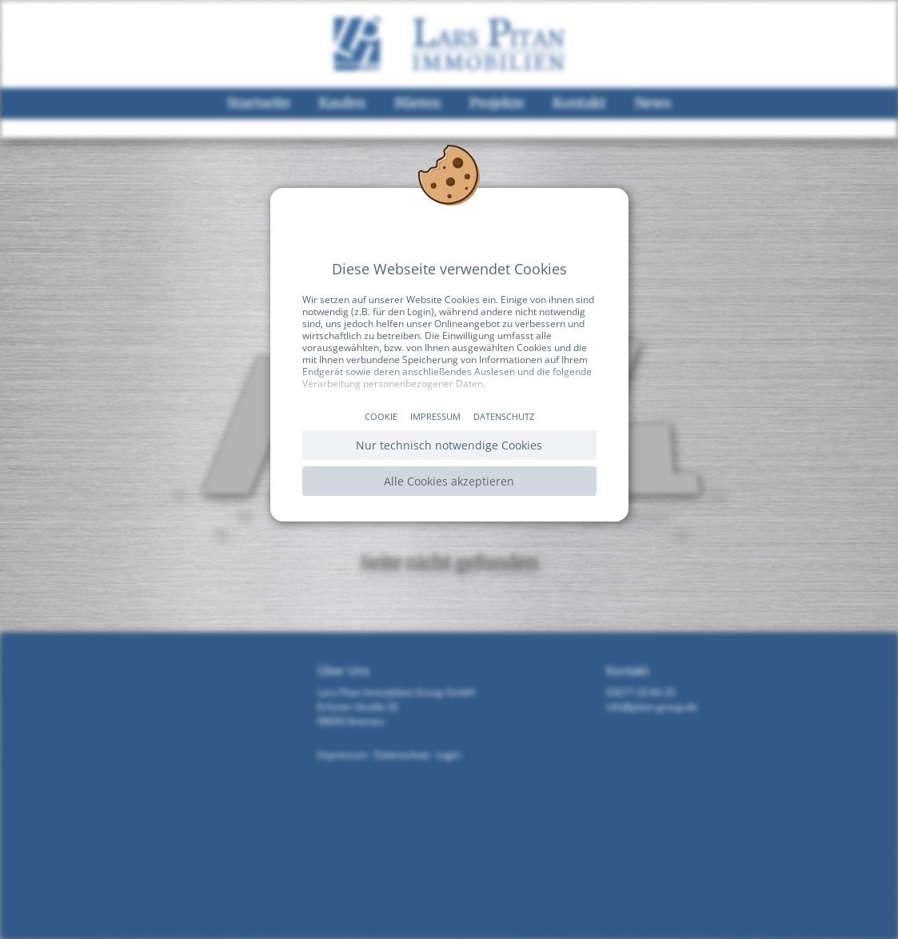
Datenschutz (503, 416)
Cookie (381, 416)
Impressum (435, 416)
